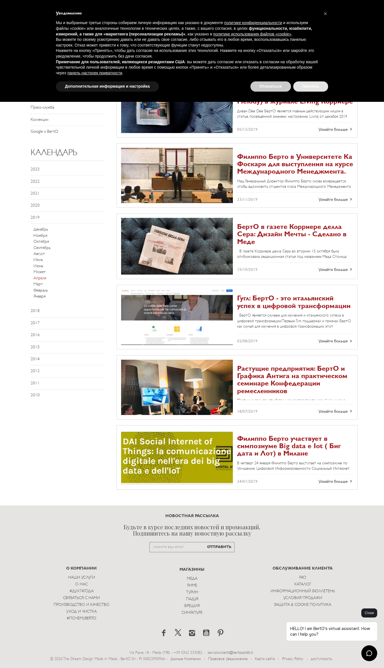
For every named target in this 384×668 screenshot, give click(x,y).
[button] (325, 13)
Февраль (40, 290)
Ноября (40, 236)
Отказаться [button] (270, 86)
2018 (35, 311)
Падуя (192, 599)
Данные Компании (185, 659)
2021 (35, 193)
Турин (192, 592)
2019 (35, 218)
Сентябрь (41, 248)
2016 (35, 335)
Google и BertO (44, 132)
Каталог (302, 584)
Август (39, 254)
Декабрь (40, 229)
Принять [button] (310, 86)
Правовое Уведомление (228, 659)
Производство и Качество (81, 605)
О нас (81, 584)
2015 (35, 347)
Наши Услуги (81, 578)
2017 (35, 323)
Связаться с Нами (81, 598)
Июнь (38, 266)
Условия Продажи (302, 598)
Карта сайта (265, 659)
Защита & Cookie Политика (302, 605)
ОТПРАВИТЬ (219, 547)
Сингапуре (192, 613)
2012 (35, 371)
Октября (41, 242)
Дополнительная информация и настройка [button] (107, 86)
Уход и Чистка (81, 612)
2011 (35, 383)
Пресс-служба (42, 108)
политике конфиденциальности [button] (253, 22)
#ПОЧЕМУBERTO (81, 618)
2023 (35, 169)
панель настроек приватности (94, 73)
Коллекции (39, 120)
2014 (35, 359)
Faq (302, 578)
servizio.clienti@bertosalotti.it (230, 653)
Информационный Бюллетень (303, 591)
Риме (192, 585)
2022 (35, 182)
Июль (38, 260)
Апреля (39, 278)
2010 (35, 395)
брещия (192, 606)
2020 (35, 205)
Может (39, 272)
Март (38, 284)
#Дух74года (81, 591)
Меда (192, 579)
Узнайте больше (335, 129)
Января (39, 296)
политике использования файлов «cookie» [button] (252, 34)
